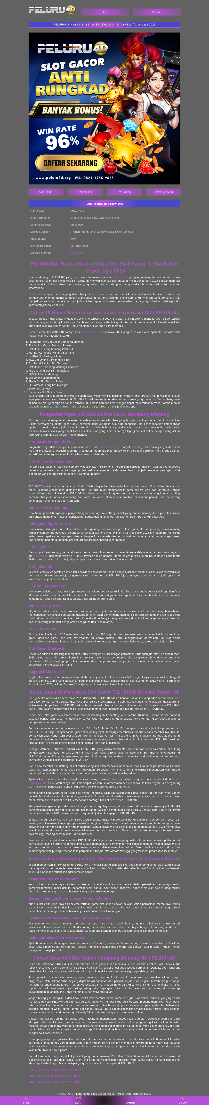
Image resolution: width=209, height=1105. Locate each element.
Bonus (26, 1100)
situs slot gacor (90, 332)
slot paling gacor (109, 447)
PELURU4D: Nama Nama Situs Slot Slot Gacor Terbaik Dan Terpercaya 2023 (105, 24)
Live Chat (183, 1100)
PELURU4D (35, 294)
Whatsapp (130, 1100)
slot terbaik (41, 556)
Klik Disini (77, 253)
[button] (34, 108)
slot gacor (121, 277)
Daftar (78, 1100)
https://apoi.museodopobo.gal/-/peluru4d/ (55, 1069)
